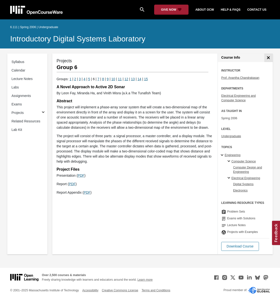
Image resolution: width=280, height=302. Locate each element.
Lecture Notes (22, 79)
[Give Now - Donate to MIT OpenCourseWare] (171, 10)
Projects (18, 113)
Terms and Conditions (156, 290)
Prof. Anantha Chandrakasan (240, 77)
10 (113, 79)
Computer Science (243, 161)
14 (139, 79)
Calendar (18, 70)
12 (126, 79)
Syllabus (18, 62)
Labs (15, 87)
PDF (81, 175)
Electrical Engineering (245, 178)
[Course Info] (268, 58)
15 (146, 79)
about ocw (204, 9)
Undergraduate (231, 136)
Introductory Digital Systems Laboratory (77, 38)
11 (120, 79)
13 (133, 79)
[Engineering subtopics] (222, 155)
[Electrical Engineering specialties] (229, 178)
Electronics (240, 190)
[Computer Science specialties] (229, 161)
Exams (17, 104)
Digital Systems (243, 184)
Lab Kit (17, 130)
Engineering (232, 155)
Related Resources (26, 121)
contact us (256, 9)
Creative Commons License (120, 290)
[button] (240, 246)
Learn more (145, 279)
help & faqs (230, 9)
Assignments (21, 96)
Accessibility (90, 290)
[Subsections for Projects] (43, 113)
